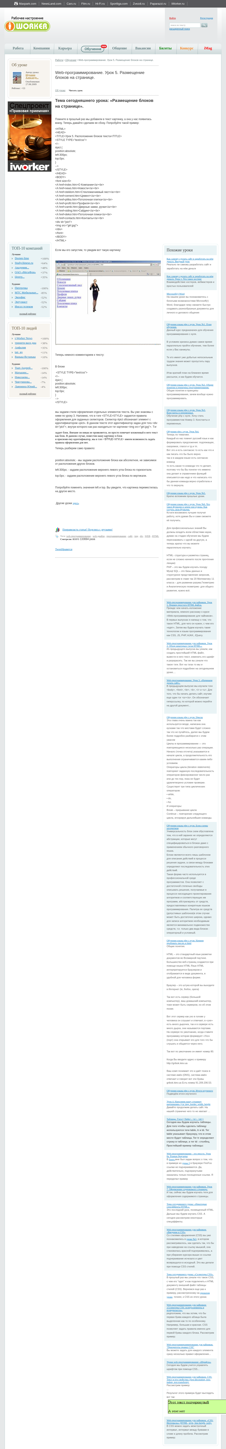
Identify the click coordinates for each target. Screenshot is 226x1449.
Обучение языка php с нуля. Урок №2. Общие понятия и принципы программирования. (190, 386)
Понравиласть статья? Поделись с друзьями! (87, 529)
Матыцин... (21, 372)
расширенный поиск (179, 29)
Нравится (67, 549)
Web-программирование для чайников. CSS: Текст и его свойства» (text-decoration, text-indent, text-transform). (189, 1379)
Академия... (22, 267)
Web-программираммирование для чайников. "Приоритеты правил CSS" (190, 1345)
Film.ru (85, 3)
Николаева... (22, 377)
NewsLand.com (51, 3)
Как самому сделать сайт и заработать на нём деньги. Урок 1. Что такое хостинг (190, 277)
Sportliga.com (119, 3)
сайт (130, 536)
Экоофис (20, 297)
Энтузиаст (21, 301)
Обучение (70, 60)
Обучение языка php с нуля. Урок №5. (186, 493)
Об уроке (60, 90)
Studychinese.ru (24, 262)
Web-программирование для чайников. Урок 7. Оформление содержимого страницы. (189, 1188)
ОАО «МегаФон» (25, 272)
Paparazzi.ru (158, 3)
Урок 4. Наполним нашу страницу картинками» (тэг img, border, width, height (188, 1102)
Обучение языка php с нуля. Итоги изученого (190, 1090)
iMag (208, 48)
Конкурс (187, 48)
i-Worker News (23, 338)
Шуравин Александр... (32, 76)
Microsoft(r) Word (176, 293)
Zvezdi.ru (139, 3)
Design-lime (22, 258)
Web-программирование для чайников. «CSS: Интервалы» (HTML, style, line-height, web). (190, 1421)
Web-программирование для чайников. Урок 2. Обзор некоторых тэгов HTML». (189, 644)
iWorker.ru (178, 3)
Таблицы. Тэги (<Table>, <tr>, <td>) (185, 1119)
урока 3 (186, 1163)
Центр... (19, 276)
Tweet (58, 549)
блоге (172, 1159)
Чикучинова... (23, 381)
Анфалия (20, 347)
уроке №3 (191, 1239)
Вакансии (143, 48)
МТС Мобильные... (26, 292)
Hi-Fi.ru (100, 3)
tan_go (19, 352)
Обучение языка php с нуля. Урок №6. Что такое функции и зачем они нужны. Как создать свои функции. (188, 507)
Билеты (165, 48)
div (141, 536)
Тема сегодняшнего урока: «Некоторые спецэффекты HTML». (187, 1205)
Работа (18, 48)
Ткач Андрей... (24, 367)
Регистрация (206, 18)
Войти (172, 18)
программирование (116, 536)
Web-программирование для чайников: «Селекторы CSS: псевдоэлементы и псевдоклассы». (187, 1307)
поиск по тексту (178, 25)
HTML (155, 536)
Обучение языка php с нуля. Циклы (185, 717)
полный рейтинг (27, 313)
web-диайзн (99, 536)
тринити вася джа (25, 342)
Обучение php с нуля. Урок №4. (183, 431)
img (136, 536)
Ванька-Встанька (25, 356)
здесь (76, 503)
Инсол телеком (24, 306)
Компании (41, 48)
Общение (119, 48)
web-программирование (78, 536)
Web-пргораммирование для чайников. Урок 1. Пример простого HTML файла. (189, 603)
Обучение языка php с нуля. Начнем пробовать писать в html (185, 941)
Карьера (65, 48)
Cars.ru (71, 3)
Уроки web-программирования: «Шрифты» (189, 1362)
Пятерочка (21, 287)
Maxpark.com (27, 3)
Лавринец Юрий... (26, 386)
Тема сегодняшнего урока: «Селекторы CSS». (190, 1274)
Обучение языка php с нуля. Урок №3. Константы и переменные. (186, 411)
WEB (147, 536)
